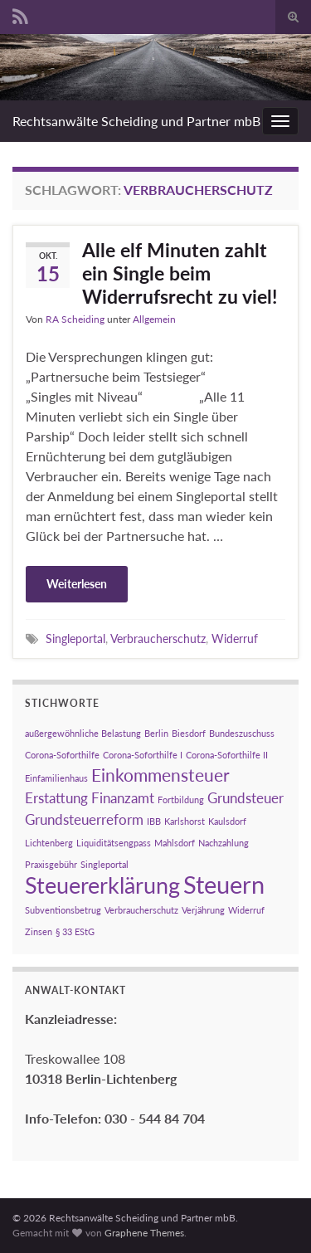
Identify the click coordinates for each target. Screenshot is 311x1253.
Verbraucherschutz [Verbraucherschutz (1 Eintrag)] (141, 909)
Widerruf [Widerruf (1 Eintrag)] (246, 909)
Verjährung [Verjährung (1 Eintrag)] (203, 909)
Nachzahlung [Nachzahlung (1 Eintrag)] (223, 842)
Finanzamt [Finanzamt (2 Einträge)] (122, 798)
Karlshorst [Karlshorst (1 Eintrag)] (184, 821)
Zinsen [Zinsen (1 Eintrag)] (38, 931)
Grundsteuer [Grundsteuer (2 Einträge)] (245, 798)
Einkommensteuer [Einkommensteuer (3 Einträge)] (160, 774)
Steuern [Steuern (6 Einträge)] (224, 884)
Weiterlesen (76, 584)
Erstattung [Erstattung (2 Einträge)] (56, 798)
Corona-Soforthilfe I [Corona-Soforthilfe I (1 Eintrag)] (142, 754)
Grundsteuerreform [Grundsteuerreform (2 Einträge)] (84, 819)
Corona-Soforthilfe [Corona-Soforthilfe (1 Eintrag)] (62, 754)
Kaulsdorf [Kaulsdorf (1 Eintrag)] (227, 821)
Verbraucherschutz (158, 638)
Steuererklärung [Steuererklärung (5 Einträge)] (102, 885)
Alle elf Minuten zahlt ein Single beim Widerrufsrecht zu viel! (179, 273)
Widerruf (234, 638)
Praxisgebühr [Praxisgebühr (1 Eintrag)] (51, 864)
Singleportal (75, 638)
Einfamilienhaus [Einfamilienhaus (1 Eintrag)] (56, 778)
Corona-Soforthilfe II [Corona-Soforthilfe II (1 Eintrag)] (227, 754)
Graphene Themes (144, 1232)
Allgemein (154, 319)
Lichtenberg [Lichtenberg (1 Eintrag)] (49, 842)
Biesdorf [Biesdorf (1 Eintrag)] (189, 733)
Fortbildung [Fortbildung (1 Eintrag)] (181, 799)
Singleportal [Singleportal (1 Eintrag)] (104, 864)
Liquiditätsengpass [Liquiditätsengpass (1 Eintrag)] (113, 842)
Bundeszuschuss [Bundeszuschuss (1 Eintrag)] (242, 733)
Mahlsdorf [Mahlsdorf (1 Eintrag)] (174, 842)
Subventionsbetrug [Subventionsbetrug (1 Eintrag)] (63, 909)
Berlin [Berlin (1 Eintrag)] (156, 733)
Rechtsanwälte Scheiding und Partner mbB (136, 121)
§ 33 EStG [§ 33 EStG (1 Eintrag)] (75, 931)
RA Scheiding (75, 319)
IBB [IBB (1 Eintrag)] (154, 821)
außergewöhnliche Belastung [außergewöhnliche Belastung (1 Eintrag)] (83, 733)
